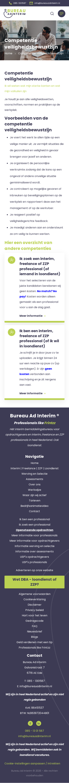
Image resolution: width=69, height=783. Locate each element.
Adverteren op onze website (34, 570)
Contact (34, 511)
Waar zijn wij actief (34, 495)
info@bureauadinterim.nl (36, 686)
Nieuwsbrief (34, 632)
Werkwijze (34, 490)
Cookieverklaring (35, 599)
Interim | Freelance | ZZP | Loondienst (34, 468)
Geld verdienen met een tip (34, 642)
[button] (17, 3)
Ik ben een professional (34, 519)
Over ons (34, 484)
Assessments (34, 479)
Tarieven (34, 500)
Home (34, 463)
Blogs (34, 637)
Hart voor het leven (34, 616)
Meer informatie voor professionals (35, 535)
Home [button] (8, 53)
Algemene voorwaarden (34, 594)
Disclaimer (35, 605)
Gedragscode (35, 621)
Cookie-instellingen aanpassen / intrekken (32, 763)
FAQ (34, 626)
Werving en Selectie (35, 474)
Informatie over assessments (34, 551)
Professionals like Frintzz (34, 648)
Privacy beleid (34, 610)
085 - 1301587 (36, 681)
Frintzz (49, 423)
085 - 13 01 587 (34, 731)
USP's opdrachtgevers (34, 557)
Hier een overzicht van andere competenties (28, 245)
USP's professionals (34, 562)
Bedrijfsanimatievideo (34, 506)
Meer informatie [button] (33, 316)
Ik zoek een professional (34, 525)
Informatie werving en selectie (34, 546)
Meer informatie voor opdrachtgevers (35, 541)
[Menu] (61, 13)
